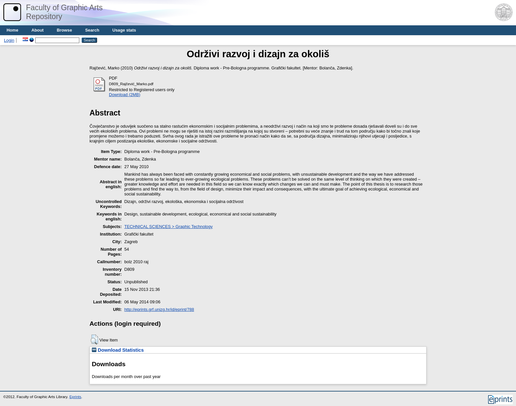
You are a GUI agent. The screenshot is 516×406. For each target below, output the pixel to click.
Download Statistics (118, 350)
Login (9, 40)
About (38, 30)
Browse (64, 30)
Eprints (75, 397)
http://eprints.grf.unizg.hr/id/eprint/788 (159, 309)
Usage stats (124, 30)
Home (12, 30)
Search (92, 30)
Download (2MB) (124, 94)
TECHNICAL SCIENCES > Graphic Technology (168, 226)
